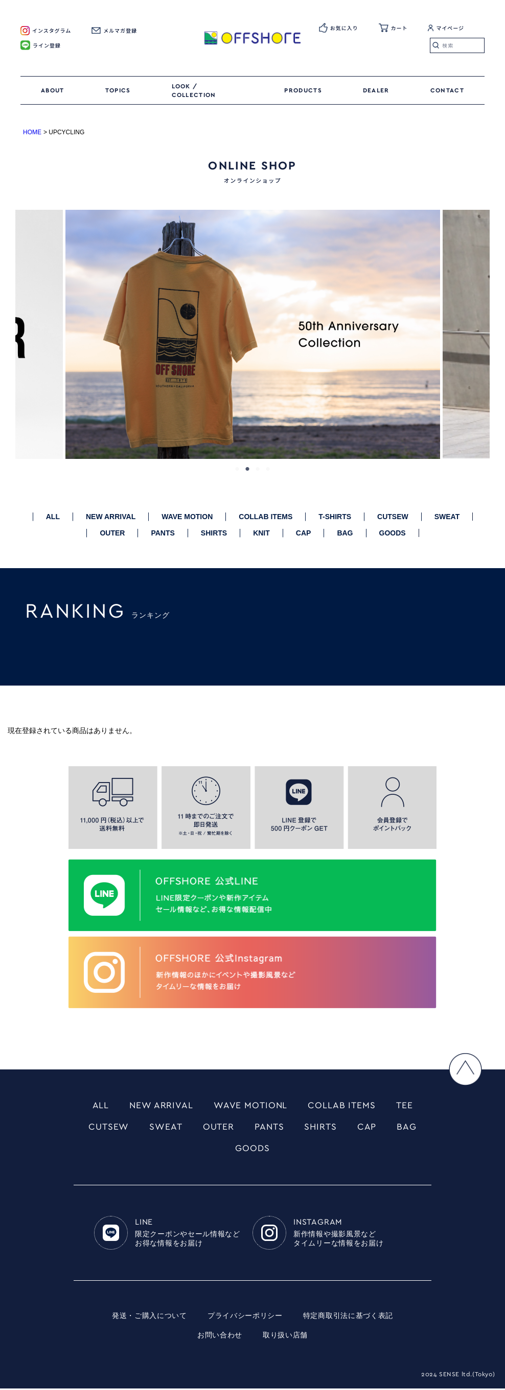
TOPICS (118, 90)
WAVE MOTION (187, 517)
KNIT (261, 533)
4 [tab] (268, 469)
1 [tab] (237, 469)
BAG (345, 533)
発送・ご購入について (149, 1317)
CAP (303, 533)
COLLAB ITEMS (265, 517)
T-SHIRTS (334, 517)
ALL (53, 517)
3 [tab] (257, 469)
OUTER (112, 533)
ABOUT (52, 90)
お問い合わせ (219, 1336)
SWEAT (447, 517)
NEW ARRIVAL (110, 517)
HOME (32, 132)
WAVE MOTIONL (251, 1105)
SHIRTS (214, 533)
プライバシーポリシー (245, 1317)
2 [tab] (247, 469)
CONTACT (447, 90)
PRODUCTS (303, 90)
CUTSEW (392, 517)
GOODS (392, 533)
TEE (405, 1105)
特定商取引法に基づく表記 (348, 1317)
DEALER (376, 90)
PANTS (162, 533)
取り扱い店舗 (285, 1336)
